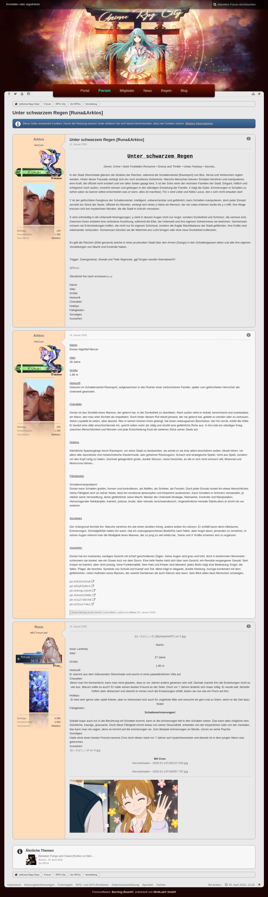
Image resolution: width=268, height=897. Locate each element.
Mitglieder (127, 90)
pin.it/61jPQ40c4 (80, 586)
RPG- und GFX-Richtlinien (92, 884)
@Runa (74, 267)
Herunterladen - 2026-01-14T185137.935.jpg (160, 763)
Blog (184, 90)
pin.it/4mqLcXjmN (81, 590)
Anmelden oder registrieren (23, 4)
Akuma (42, 859)
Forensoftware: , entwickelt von (134, 892)
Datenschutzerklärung (125, 884)
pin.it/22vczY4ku (80, 604)
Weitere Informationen (199, 123)
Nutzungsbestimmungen (39, 884)
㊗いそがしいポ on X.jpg (85, 750)
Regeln (166, 90)
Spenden (147, 884)
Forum (104, 90)
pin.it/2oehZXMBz (81, 595)
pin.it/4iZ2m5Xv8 (80, 581)
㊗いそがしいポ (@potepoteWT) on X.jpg (160, 636)
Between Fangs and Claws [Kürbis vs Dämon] (67, 856)
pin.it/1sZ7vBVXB (80, 599)
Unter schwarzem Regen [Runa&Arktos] (58, 112)
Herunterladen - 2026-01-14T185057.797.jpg (160, 771)
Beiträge (21, 230)
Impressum (14, 884)
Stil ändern (214, 884)
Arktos (132, 612)
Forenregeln (65, 884)
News (147, 90)
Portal (84, 90)
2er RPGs (44, 863)
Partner (161, 884)
